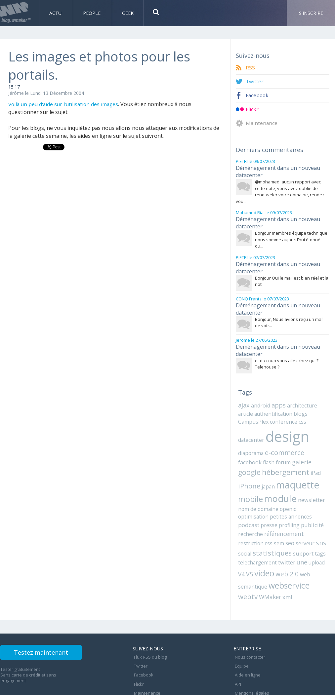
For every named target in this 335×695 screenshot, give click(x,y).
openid (266, 496)
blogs (296, 403)
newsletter (282, 487)
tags (316, 530)
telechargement (255, 539)
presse (290, 503)
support (300, 530)
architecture (299, 395)
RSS (250, 67)
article (245, 403)
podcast (271, 503)
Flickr (252, 109)
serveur (300, 521)
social (244, 530)
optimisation (289, 496)
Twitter (255, 81)
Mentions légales (250, 660)
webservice (288, 561)
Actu (56, 13)
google (295, 450)
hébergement (261, 460)
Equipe (240, 638)
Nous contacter (248, 631)
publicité (248, 512)
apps (277, 395)
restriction (249, 521)
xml (284, 572)
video (256, 549)
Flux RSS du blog (149, 631)
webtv (247, 572)
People (92, 13)
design (285, 425)
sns (315, 521)
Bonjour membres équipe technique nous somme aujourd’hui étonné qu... (291, 235)
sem (275, 521)
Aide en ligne (246, 646)
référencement (304, 512)
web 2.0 (278, 550)
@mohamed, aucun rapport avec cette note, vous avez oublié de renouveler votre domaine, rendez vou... (280, 189)
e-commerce (282, 440)
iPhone (307, 460)
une (297, 539)
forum (257, 450)
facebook (314, 440)
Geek (128, 13)
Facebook (258, 95)
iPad (291, 461)
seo (286, 521)
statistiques (270, 530)
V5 (241, 550)
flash (243, 450)
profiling (309, 503)
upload (311, 539)
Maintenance (262, 123)
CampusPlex (253, 410)
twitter (282, 539)
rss (266, 521)
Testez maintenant (49, 629)
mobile (306, 473)
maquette (272, 472)
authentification (270, 403)
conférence (281, 410)
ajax (243, 395)
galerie (274, 450)
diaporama (250, 441)
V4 (323, 539)
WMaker (268, 572)
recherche (272, 512)
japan (244, 474)
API (236, 653)
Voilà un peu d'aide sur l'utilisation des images (65, 104)
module (253, 486)
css (298, 410)
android (260, 395)
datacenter (250, 428)
